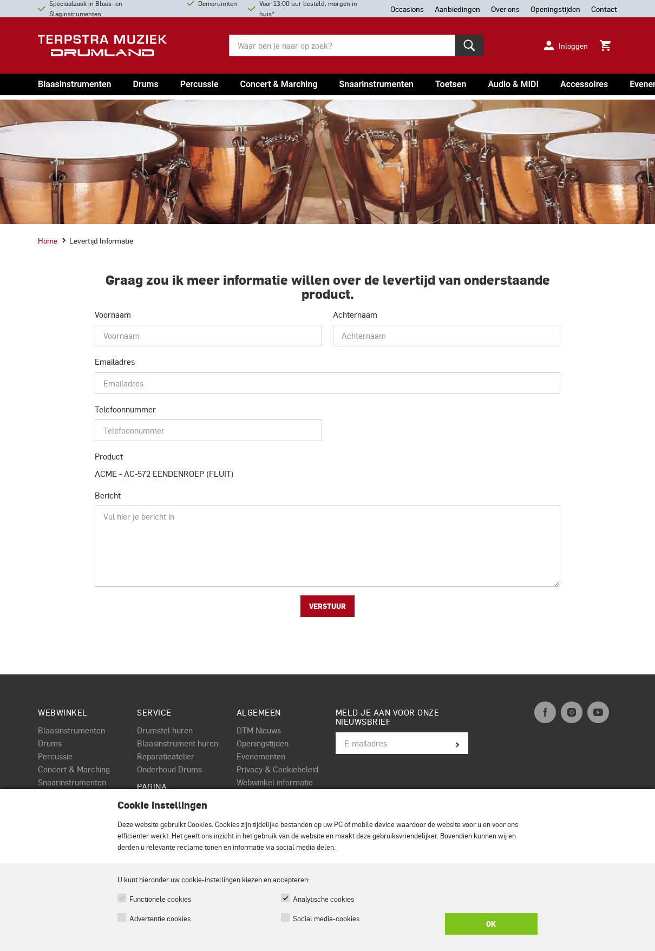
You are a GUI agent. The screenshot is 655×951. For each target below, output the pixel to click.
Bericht (108, 495)
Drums (145, 84)
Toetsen (450, 84)
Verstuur (327, 606)
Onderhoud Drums (169, 769)
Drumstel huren (165, 730)
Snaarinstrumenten (376, 84)
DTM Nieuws (259, 730)
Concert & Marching (279, 84)
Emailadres (115, 361)
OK (491, 924)
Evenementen (261, 756)
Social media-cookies (326, 918)
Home (47, 240)
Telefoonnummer (125, 409)
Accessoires (584, 84)
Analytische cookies (323, 898)
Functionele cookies (160, 898)
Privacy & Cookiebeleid (277, 769)
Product (109, 456)
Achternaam (355, 314)
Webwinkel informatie (275, 782)
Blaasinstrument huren (177, 743)
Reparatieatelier (165, 756)
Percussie (199, 84)
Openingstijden (263, 743)
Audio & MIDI (513, 84)
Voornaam (113, 314)
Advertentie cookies (160, 918)
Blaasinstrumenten (74, 84)
